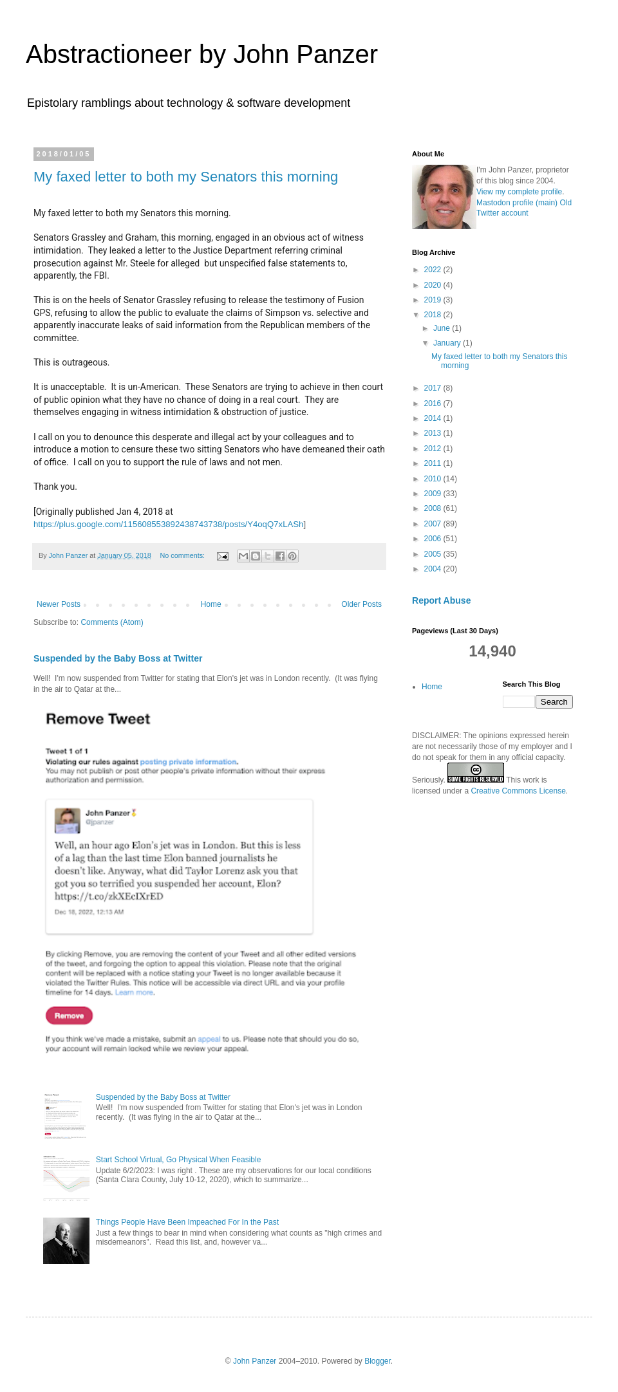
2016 (434, 403)
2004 (434, 568)
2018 (434, 314)
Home (211, 604)
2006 (434, 538)
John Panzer (254, 1361)
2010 (434, 478)
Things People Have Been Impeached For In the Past (187, 1222)
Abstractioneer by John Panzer (202, 54)
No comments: (183, 555)
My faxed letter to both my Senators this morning (185, 177)
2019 (434, 299)
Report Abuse (441, 600)
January (448, 343)
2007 (434, 523)
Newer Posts (58, 604)
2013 (434, 433)
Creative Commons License (518, 790)
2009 (434, 493)
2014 (434, 418)
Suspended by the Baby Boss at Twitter (117, 658)
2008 (434, 508)
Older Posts (361, 604)
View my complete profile (519, 191)
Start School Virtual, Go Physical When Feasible (178, 1159)
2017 (434, 388)
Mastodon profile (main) (516, 202)
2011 (434, 463)
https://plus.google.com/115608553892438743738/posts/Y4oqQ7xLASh (168, 524)
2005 (434, 554)
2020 (434, 285)
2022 (434, 269)
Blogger (377, 1361)
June (442, 328)
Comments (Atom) (111, 622)
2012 (434, 448)
